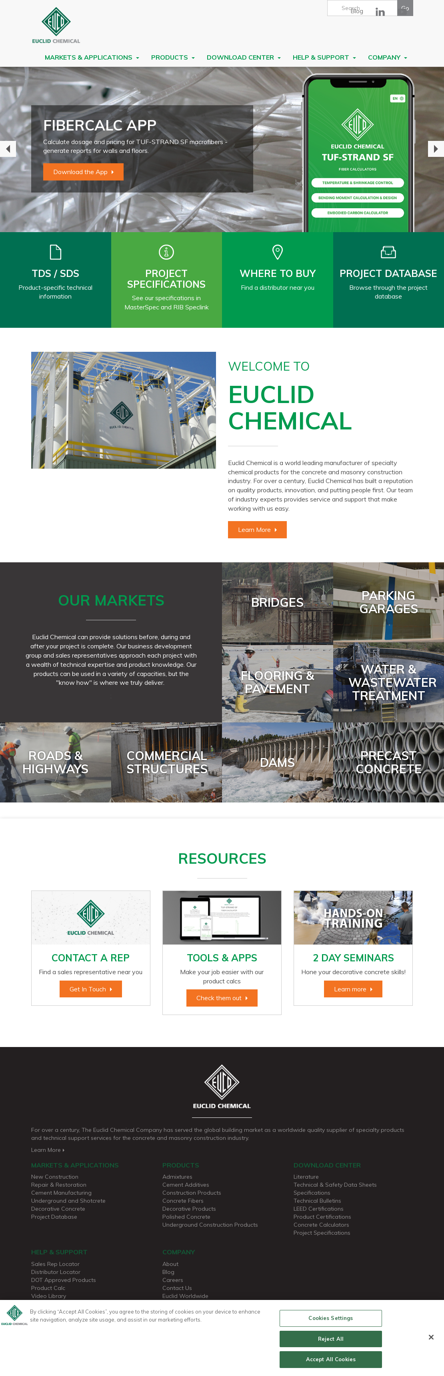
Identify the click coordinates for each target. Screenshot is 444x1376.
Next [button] (436, 149)
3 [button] (192, 218)
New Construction (54, 1176)
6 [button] (228, 218)
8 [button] (252, 218)
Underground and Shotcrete (68, 1200)
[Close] (431, 1340)
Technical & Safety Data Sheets (335, 1184)
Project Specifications (322, 1232)
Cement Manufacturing (61, 1192)
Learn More (254, 530)
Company (387, 57)
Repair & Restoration (58, 1184)
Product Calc (48, 1288)
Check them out (219, 998)
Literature (306, 1176)
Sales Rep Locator (55, 1264)
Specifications (312, 1192)
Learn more (350, 989)
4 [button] (204, 218)
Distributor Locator (55, 1272)
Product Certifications (322, 1216)
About (170, 1264)
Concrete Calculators (321, 1224)
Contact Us (177, 1288)
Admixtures (177, 1176)
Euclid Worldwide (185, 1296)
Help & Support (324, 57)
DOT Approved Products (63, 1280)
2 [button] (180, 218)
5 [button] (216, 218)
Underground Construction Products (210, 1224)
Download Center (244, 57)
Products (173, 57)
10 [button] (276, 218)
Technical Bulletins (317, 1200)
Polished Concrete (186, 1216)
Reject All (331, 1342)
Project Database (54, 1216)
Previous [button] (8, 149)
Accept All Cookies (331, 1363)
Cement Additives (185, 1184)
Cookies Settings (330, 1321)
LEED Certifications (319, 1208)
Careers (172, 1280)
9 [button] (264, 218)
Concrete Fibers (183, 1200)
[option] (222, 149)
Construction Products (191, 1192)
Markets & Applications (92, 57)
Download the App (80, 172)
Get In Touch (88, 989)
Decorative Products (189, 1208)
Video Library (48, 1296)
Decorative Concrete (58, 1208)
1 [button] (168, 218)
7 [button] (240, 218)
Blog (356, 11)
